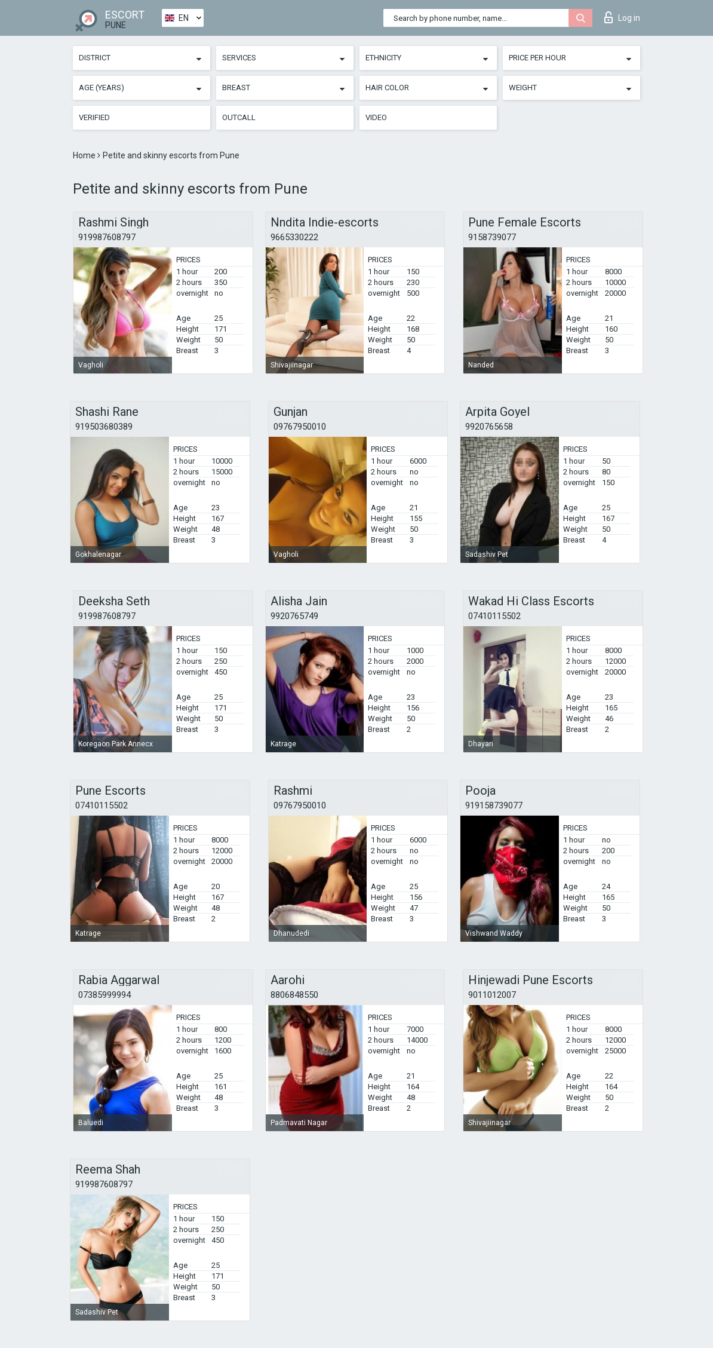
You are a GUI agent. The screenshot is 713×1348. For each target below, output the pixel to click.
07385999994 (104, 994)
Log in (622, 17)
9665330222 (294, 237)
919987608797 (107, 237)
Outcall (239, 117)
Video (376, 117)
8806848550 (294, 994)
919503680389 (104, 426)
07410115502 (494, 616)
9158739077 (492, 237)
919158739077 (494, 805)
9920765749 (294, 616)
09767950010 (299, 426)
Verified (94, 117)
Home (85, 155)
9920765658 (489, 426)
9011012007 (492, 994)
